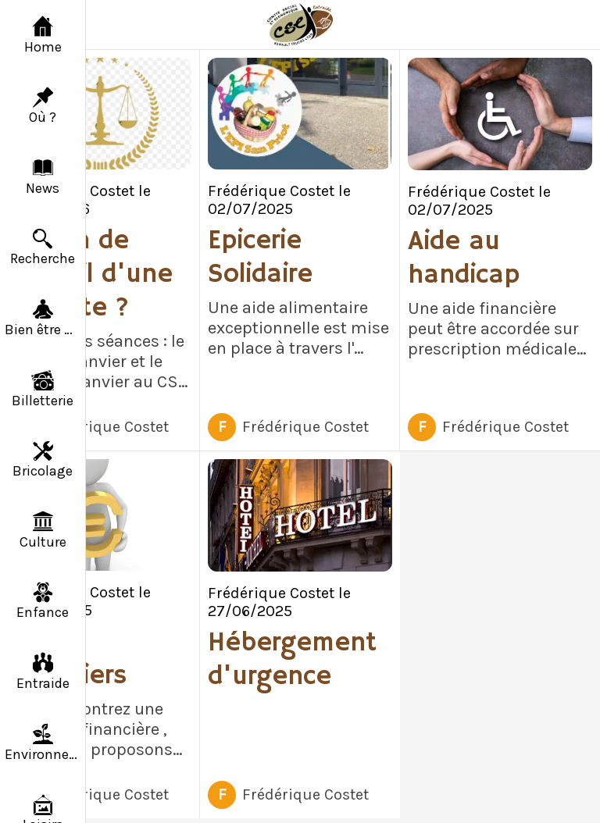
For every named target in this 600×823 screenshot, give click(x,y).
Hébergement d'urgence (292, 659)
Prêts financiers (67, 659)
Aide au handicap (464, 258)
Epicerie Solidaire (260, 257)
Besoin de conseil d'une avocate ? (90, 274)
